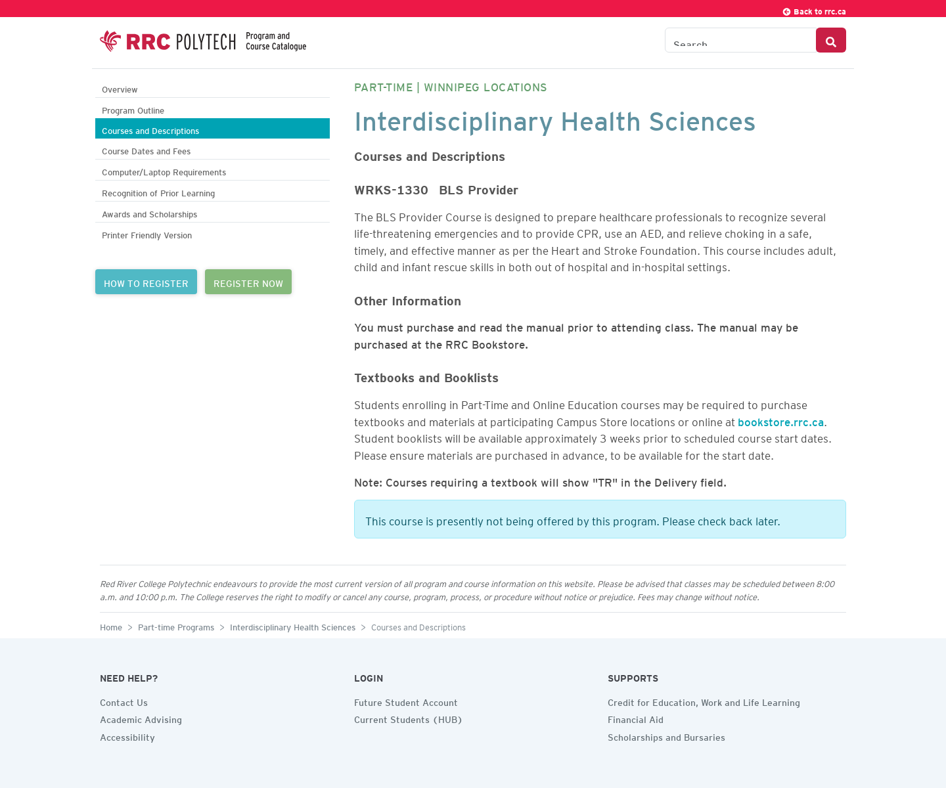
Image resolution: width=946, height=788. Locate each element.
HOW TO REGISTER (146, 281)
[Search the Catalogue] (741, 40)
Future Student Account (406, 700)
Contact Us (124, 700)
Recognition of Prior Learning (158, 191)
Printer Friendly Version (147, 233)
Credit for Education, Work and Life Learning (704, 700)
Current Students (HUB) (408, 717)
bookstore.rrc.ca (781, 420)
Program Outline (133, 109)
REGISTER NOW (248, 281)
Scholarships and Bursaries (666, 735)
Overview (120, 88)
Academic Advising (141, 717)
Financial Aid (636, 717)
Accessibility (127, 735)
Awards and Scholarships (149, 212)
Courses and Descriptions (150, 129)
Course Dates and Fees (146, 149)
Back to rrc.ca (814, 9)
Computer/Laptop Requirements (164, 170)
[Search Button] (831, 40)
